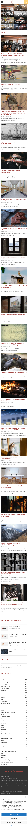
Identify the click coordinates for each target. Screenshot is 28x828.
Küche (2, 727)
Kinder (2, 725)
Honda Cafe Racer (5, 776)
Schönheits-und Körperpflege (8, 712)
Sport (3, 66)
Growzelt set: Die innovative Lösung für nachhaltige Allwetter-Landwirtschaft (12, 603)
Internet (2, 692)
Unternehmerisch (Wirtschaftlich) (9, 695)
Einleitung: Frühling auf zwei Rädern (7, 21)
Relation (3, 753)
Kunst (2, 744)
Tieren (3, 268)
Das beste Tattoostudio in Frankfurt (18, 634)
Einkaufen (3, 718)
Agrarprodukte (4, 93)
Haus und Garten (5, 325)
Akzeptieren (14, 814)
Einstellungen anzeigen (14, 822)
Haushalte (3, 721)
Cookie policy (12, 825)
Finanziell (3, 410)
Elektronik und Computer (7, 749)
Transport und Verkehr (6, 738)
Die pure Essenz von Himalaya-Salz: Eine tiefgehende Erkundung (12, 544)
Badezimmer (4, 742)
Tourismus (3, 708)
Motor (2, 740)
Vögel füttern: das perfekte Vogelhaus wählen (14, 372)
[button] (26, 797)
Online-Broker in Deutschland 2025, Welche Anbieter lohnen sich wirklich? (13, 429)
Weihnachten (4, 764)
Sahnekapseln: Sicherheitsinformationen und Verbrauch (14, 780)
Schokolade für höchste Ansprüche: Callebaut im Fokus (20, 28)
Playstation (3, 755)
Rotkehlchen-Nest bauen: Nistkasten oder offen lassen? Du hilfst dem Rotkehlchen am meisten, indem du (13, 113)
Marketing (3, 729)
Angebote (3, 124)
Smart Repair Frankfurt (14, 627)
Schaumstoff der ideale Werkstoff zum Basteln (18, 650)
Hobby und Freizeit (5, 716)
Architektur (4, 239)
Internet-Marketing (5, 759)
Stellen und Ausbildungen (7, 762)
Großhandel (4, 736)
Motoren (3, 757)
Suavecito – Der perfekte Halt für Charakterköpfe (21, 21)
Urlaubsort (3, 690)
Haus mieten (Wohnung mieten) (8, 751)
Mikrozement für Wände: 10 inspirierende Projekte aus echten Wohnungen (12, 344)
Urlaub (2, 710)
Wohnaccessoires (5, 686)
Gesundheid (4, 701)
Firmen (2, 731)
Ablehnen (14, 818)
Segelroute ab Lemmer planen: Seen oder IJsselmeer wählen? (20, 15)
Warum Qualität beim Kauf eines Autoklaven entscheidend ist (7, 28)
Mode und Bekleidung (6, 734)
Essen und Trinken (5, 703)
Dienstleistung (4, 682)
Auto (2, 705)
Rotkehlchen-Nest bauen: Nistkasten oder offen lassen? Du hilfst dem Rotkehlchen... (21, 7)
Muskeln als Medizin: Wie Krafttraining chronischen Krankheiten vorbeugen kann (7, 14)
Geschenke (3, 747)
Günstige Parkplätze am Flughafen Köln (17, 642)
